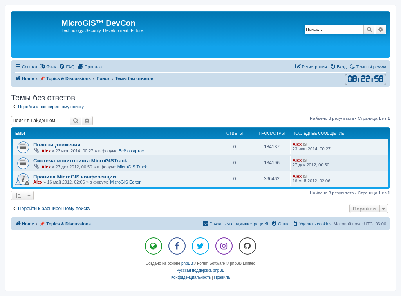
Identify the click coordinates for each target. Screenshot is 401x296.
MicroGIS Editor (125, 182)
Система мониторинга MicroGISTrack (80, 161)
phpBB (187, 263)
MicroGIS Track (132, 166)
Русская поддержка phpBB (200, 270)
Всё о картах (131, 150)
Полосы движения (56, 145)
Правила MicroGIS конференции (74, 177)
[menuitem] (66, 66)
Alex (46, 150)
